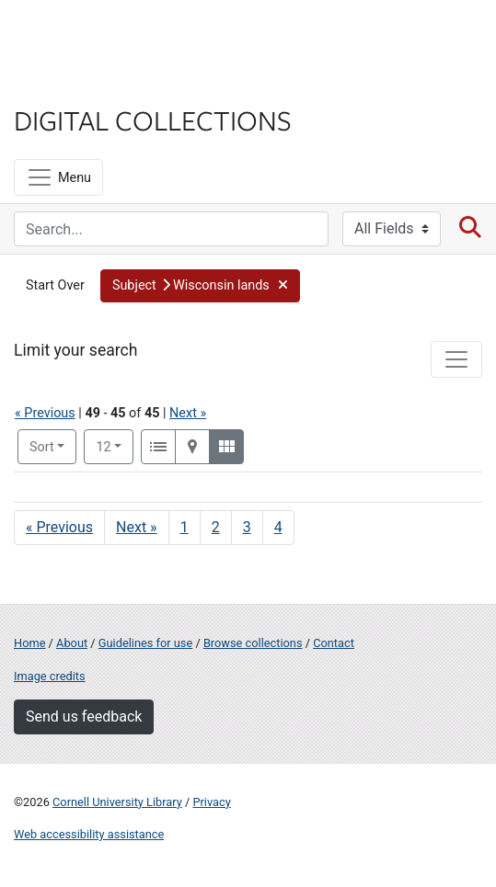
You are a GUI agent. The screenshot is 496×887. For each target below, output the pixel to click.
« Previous (45, 413)
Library (69, 84)
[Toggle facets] (456, 359)
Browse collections (253, 643)
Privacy (211, 802)
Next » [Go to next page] (136, 527)
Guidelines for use (145, 643)
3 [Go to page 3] (247, 527)
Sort (41, 447)
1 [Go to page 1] (184, 527)
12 (114, 446)
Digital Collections (153, 119)
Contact (333, 643)
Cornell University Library (117, 802)
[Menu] (58, 177)
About (71, 643)
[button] (200, 285)
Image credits (50, 676)
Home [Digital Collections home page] (29, 643)
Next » (187, 413)
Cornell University (106, 35)
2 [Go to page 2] (216, 527)
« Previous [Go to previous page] (59, 527)
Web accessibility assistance (89, 834)
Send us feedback (84, 716)
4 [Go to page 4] (278, 527)
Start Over (55, 285)
